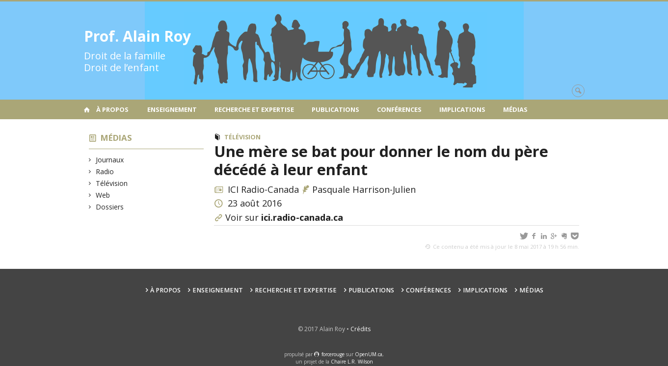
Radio (105, 171)
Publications (335, 109)
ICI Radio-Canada (264, 189)
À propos (112, 109)
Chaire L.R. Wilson (352, 361)
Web (103, 195)
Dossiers (110, 206)
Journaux (110, 159)
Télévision (112, 183)
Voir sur (284, 217)
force (333, 354)
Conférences (399, 109)
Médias (515, 109)
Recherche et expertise (254, 109)
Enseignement (172, 109)
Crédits (360, 329)
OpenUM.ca (368, 354)
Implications (462, 109)
